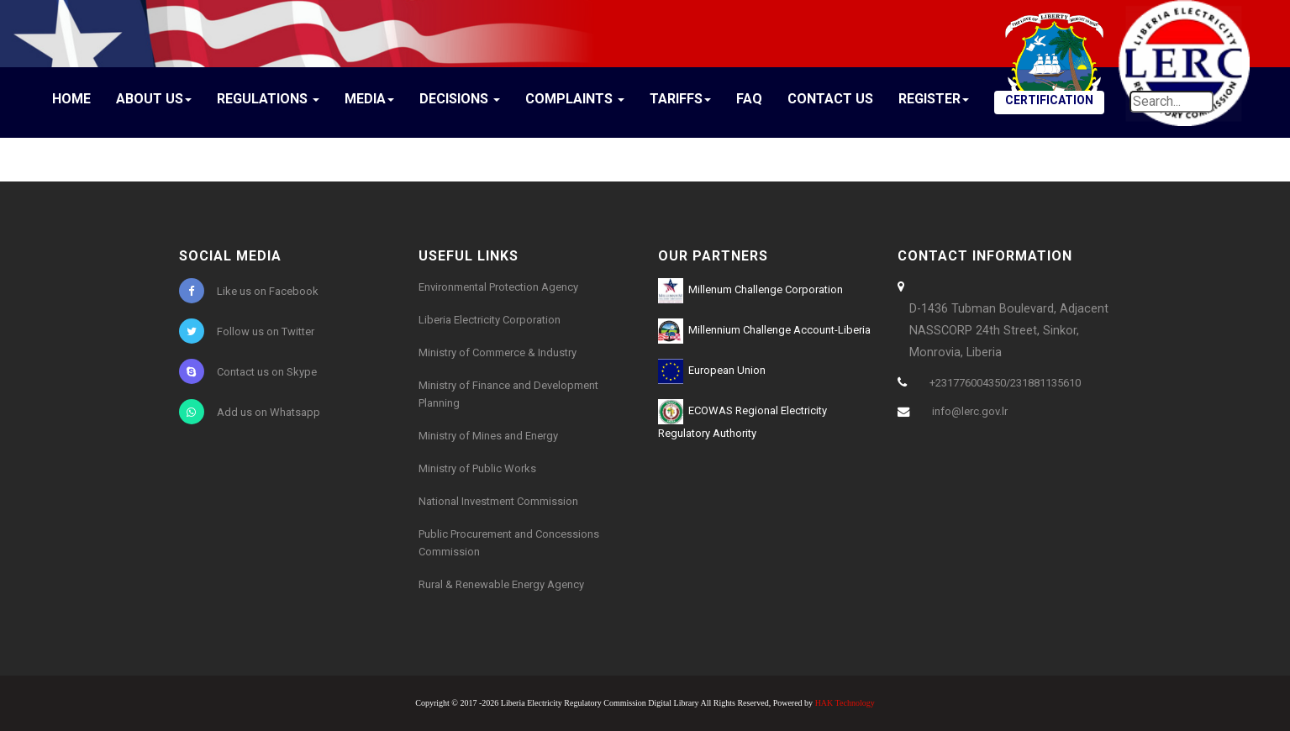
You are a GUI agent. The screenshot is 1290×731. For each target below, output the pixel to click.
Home (71, 99)
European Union (712, 371)
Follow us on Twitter (246, 331)
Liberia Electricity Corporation (490, 319)
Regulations (268, 99)
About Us (154, 99)
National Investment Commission (498, 501)
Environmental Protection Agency (498, 287)
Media (369, 99)
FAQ (749, 99)
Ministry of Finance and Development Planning (508, 394)
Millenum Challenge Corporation (750, 290)
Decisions (459, 99)
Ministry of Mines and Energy (488, 435)
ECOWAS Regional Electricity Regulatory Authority (742, 419)
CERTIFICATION (1049, 100)
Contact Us (830, 99)
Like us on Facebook (249, 290)
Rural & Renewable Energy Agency (501, 584)
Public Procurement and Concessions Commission (509, 543)
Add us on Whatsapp (249, 411)
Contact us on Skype (248, 371)
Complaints (574, 99)
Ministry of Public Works (477, 468)
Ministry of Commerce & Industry (498, 352)
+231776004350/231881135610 (1005, 382)
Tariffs (680, 99)
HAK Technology (845, 702)
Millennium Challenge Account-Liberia (764, 331)
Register (933, 99)
